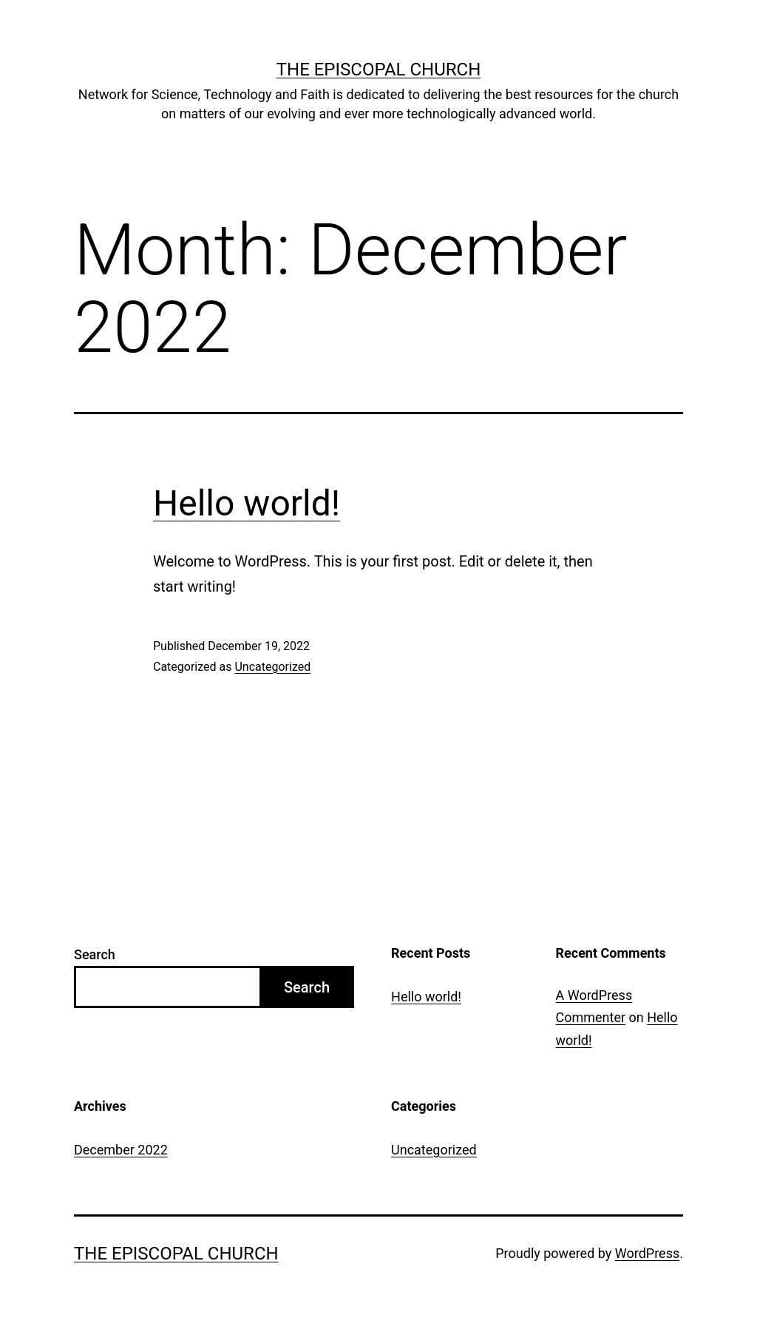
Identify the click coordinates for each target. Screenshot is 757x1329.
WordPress (647, 1253)
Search (94, 954)
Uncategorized (272, 667)
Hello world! (246, 503)
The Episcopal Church (378, 69)
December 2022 (121, 1149)
